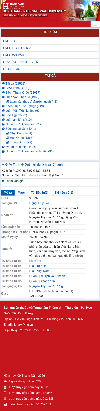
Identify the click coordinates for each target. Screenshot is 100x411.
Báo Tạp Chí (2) (14, 115)
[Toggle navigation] (95, 24)
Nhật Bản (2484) (19, 133)
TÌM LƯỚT (10, 41)
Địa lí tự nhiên (38, 265)
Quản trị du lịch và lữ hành (44, 164)
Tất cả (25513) (13, 83)
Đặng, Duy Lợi (39, 203)
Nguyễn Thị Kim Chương (46, 286)
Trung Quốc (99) (19, 142)
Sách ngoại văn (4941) (19, 128)
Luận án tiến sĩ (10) (17, 119)
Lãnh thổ (35, 260)
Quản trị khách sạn (42, 281)
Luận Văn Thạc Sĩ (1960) (20, 97)
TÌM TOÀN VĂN (13, 55)
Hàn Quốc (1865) (19, 137)
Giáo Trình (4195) (15, 88)
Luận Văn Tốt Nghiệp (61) (21, 110)
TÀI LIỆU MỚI (12, 68)
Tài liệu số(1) (64, 192)
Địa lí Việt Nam (39, 271)
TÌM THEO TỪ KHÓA (17, 48)
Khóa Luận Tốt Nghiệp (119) (23, 106)
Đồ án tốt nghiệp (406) (19, 146)
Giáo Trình (12, 164)
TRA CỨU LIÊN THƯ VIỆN (20, 61)
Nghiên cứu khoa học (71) (21, 124)
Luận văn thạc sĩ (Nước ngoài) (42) (31, 101)
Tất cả (50, 75)
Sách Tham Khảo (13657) (21, 92)
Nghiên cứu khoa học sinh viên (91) (27, 151)
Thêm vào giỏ (13, 181)
